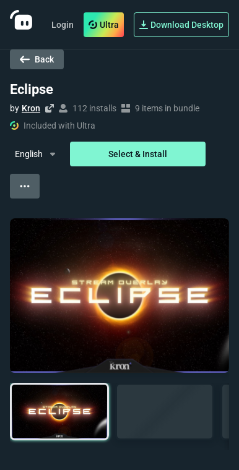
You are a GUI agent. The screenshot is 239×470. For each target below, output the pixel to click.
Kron (31, 108)
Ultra (104, 25)
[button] (59, 411)
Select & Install (137, 154)
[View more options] (25, 186)
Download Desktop (181, 25)
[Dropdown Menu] (36, 154)
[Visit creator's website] (49, 108)
